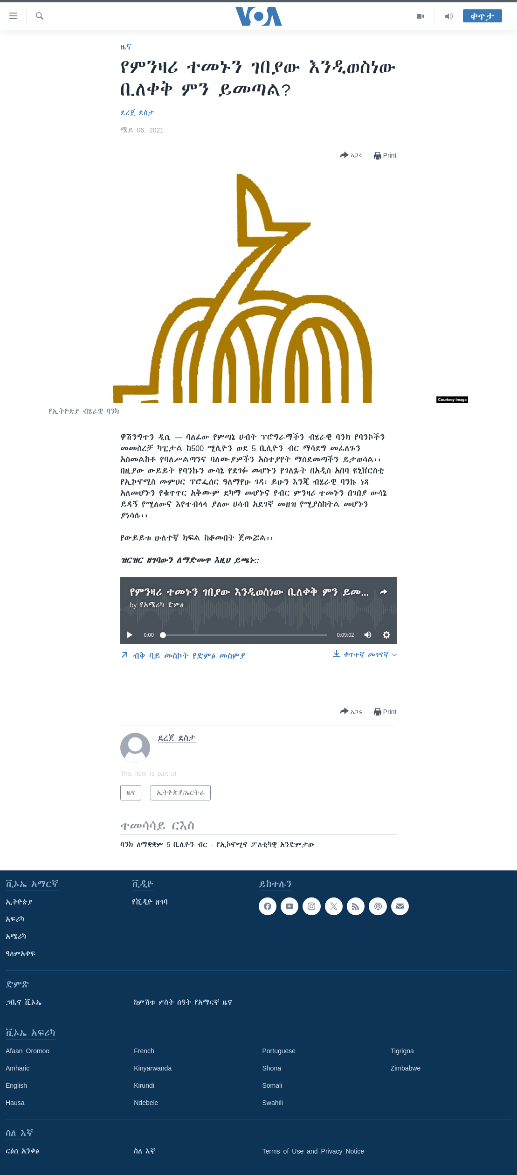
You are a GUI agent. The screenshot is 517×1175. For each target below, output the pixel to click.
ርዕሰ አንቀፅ (22, 1151)
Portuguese (279, 1051)
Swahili (272, 1103)
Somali (272, 1085)
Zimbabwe (406, 1068)
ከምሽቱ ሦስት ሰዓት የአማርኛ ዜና (183, 1002)
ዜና (126, 46)
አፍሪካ (15, 919)
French (144, 1051)
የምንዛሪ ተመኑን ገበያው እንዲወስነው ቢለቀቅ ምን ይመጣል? (256, 592)
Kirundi (144, 1085)
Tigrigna (402, 1051)
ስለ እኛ (144, 1151)
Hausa (15, 1103)
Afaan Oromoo (27, 1051)
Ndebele (146, 1103)
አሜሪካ (16, 936)
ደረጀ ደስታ (137, 113)
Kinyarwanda (153, 1068)
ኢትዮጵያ (19, 902)
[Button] (351, 155)
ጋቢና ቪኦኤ (23, 1002)
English (16, 1085)
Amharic (17, 1068)
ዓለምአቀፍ (21, 954)
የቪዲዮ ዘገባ (150, 902)
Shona (271, 1068)
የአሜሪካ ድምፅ (162, 605)
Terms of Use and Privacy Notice (313, 1151)
